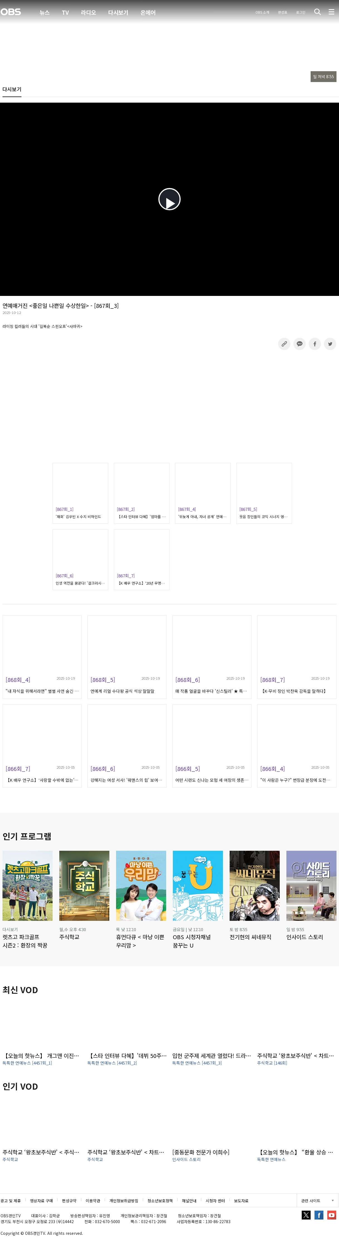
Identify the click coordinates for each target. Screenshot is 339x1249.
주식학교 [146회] (272, 1063)
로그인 (300, 12)
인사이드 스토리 (186, 1159)
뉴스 (45, 12)
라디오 (88, 12)
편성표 (282, 12)
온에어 (148, 12)
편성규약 (69, 1200)
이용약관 (93, 1200)
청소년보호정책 (160, 1200)
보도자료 (241, 1200)
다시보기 (118, 12)
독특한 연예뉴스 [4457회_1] (27, 1063)
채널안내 (189, 1200)
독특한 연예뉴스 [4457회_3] (197, 1063)
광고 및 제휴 (11, 1200)
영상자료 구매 (41, 1200)
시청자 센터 (215, 1200)
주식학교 (10, 1159)
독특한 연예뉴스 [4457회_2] (112, 1063)
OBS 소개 (262, 12)
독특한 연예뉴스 (271, 1159)
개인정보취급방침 (123, 1200)
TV (65, 12)
